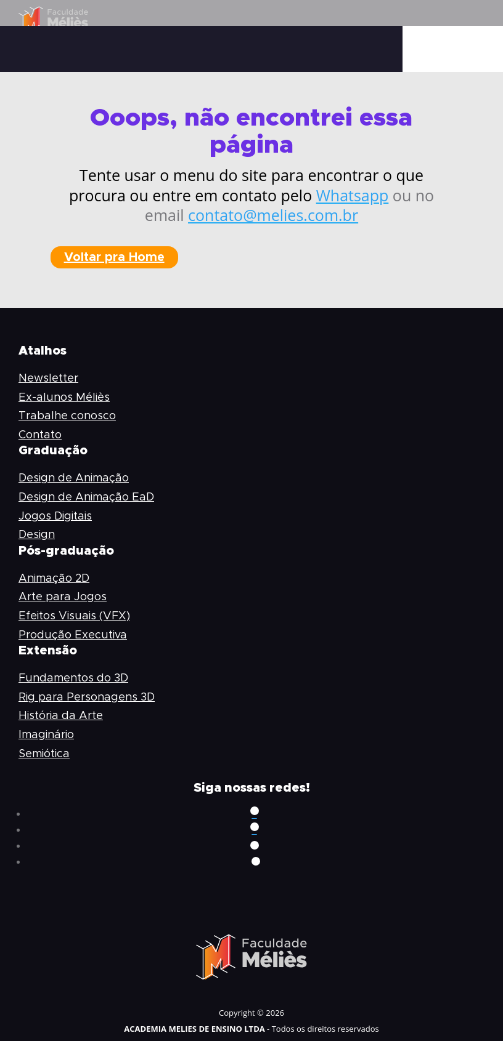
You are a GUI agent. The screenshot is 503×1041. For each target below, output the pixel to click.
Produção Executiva (72, 635)
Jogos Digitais (55, 516)
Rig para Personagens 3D (86, 697)
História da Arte (60, 715)
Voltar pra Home (114, 257)
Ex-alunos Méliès (64, 397)
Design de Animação (73, 478)
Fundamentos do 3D (73, 678)
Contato (40, 435)
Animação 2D (53, 578)
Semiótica (44, 754)
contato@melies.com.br (273, 214)
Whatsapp (352, 195)
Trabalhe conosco (67, 416)
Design (36, 535)
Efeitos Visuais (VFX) (74, 616)
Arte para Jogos (62, 597)
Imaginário (46, 735)
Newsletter (48, 378)
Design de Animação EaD (86, 497)
